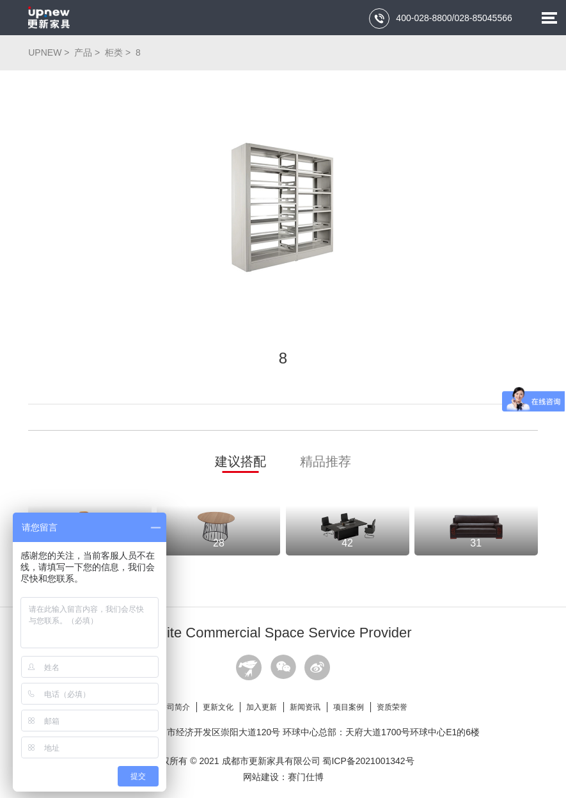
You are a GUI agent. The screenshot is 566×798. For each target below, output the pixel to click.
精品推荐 (325, 461)
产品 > (88, 52)
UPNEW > (50, 52)
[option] (283, 207)
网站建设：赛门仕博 (283, 777)
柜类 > (119, 52)
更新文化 (218, 707)
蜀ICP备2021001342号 (368, 761)
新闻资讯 (305, 707)
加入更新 (261, 707)
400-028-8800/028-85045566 (440, 18)
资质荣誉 (392, 707)
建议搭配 (240, 461)
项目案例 (348, 707)
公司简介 (174, 707)
